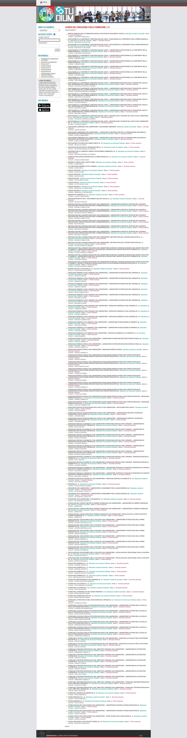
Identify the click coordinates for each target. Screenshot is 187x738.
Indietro (67, 726)
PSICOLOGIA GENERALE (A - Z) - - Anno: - (98, 563)
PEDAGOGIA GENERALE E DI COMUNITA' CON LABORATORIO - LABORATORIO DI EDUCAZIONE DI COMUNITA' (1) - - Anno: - (107, 322)
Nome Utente (44, 37)
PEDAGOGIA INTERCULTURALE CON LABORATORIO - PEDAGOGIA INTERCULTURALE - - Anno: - (108, 350)
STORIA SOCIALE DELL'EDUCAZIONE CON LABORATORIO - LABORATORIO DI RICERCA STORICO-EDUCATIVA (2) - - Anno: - (107, 711)
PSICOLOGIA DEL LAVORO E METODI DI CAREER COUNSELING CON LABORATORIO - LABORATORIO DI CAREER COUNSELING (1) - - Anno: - (108, 503)
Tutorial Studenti (46, 69)
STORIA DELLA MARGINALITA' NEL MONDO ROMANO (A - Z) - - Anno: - (106, 591)
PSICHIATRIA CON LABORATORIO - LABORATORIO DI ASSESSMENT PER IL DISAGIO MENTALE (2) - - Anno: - (105, 494)
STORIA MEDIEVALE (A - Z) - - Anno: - (95, 697)
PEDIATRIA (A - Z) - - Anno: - (94, 484)
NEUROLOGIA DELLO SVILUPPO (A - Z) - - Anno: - (98, 268)
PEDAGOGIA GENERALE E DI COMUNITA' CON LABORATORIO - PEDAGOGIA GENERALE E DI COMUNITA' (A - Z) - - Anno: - (106, 333)
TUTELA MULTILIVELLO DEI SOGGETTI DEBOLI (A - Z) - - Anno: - (104, 721)
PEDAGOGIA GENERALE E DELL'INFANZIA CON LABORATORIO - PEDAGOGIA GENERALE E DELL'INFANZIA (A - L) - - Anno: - (108, 306)
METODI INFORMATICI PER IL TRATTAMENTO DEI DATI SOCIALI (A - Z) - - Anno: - (106, 199)
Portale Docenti (45, 67)
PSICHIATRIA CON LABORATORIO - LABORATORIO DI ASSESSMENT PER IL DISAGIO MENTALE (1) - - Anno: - (105, 488)
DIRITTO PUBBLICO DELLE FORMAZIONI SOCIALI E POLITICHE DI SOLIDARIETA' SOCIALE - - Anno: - (108, 34)
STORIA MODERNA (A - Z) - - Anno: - (95, 701)
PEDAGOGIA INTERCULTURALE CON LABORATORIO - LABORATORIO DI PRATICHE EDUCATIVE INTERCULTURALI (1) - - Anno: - (108, 339)
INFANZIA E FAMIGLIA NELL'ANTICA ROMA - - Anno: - (101, 162)
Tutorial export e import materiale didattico (48, 74)
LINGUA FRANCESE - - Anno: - (93, 170)
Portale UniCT (45, 64)
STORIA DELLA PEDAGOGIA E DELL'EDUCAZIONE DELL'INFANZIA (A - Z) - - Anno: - (107, 600)
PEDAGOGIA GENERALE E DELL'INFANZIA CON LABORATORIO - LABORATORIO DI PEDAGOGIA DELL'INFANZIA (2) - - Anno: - (107, 279)
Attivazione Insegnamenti (49, 62)
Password (43, 43)
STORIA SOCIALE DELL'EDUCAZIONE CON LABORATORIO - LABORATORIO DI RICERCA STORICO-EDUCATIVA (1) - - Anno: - (107, 705)
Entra (57, 50)
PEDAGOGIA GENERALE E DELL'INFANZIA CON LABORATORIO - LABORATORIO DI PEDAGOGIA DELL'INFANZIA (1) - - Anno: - (107, 273)
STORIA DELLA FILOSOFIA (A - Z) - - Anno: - (99, 583)
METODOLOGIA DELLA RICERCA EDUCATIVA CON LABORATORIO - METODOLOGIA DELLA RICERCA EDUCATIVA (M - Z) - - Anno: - (106, 243)
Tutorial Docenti (46, 71)
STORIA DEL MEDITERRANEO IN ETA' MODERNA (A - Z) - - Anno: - (104, 579)
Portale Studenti (46, 66)
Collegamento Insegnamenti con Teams (49, 59)
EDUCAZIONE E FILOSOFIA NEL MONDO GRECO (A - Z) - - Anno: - (104, 143)
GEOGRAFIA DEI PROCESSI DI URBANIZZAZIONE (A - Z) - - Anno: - (104, 147)
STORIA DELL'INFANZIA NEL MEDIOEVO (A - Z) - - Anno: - (102, 693)
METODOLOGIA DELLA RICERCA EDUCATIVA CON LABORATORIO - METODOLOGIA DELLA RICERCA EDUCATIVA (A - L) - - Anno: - (105, 237)
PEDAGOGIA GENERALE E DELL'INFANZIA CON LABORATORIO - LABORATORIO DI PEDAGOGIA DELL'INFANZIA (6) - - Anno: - (107, 300)
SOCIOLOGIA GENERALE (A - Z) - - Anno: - (97, 571)
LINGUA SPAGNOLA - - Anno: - (93, 186)
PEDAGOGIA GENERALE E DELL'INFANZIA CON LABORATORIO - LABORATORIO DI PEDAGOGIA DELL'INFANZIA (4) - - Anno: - (107, 289)
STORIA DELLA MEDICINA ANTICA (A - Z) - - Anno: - (100, 595)
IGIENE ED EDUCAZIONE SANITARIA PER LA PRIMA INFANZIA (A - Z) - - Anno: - (106, 157)
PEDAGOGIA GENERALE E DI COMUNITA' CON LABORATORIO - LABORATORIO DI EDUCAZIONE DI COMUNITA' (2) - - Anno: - (107, 328)
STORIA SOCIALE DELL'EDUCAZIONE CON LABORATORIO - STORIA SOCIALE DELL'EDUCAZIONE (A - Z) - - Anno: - (107, 716)
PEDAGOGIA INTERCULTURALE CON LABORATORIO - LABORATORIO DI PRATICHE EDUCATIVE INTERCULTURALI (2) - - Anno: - (108, 344)
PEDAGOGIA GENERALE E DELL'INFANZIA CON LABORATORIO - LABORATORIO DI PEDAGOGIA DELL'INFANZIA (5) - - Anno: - (107, 295)
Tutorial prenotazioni (47, 77)
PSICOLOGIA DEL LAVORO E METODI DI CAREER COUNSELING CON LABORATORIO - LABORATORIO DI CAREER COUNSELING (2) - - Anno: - (108, 509)
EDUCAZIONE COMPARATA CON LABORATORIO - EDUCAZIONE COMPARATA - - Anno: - (108, 127)
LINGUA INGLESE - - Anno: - (93, 178)
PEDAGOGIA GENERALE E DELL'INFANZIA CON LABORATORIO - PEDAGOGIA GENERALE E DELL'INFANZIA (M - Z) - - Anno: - (108, 311)
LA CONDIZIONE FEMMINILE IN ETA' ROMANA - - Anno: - (101, 166)
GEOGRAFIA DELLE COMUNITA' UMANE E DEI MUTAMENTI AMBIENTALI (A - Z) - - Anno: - (107, 152)
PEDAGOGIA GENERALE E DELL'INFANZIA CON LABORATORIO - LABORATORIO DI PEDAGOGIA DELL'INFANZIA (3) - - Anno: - (107, 284)
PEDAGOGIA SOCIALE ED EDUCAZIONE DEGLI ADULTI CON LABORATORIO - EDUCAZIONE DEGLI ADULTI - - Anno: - (108, 408)
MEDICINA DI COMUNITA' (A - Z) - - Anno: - (96, 194)
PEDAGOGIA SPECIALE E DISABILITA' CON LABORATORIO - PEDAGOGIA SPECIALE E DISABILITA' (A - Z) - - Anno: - (107, 479)
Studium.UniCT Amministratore (68, 735)
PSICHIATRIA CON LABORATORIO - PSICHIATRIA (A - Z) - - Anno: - (104, 499)
